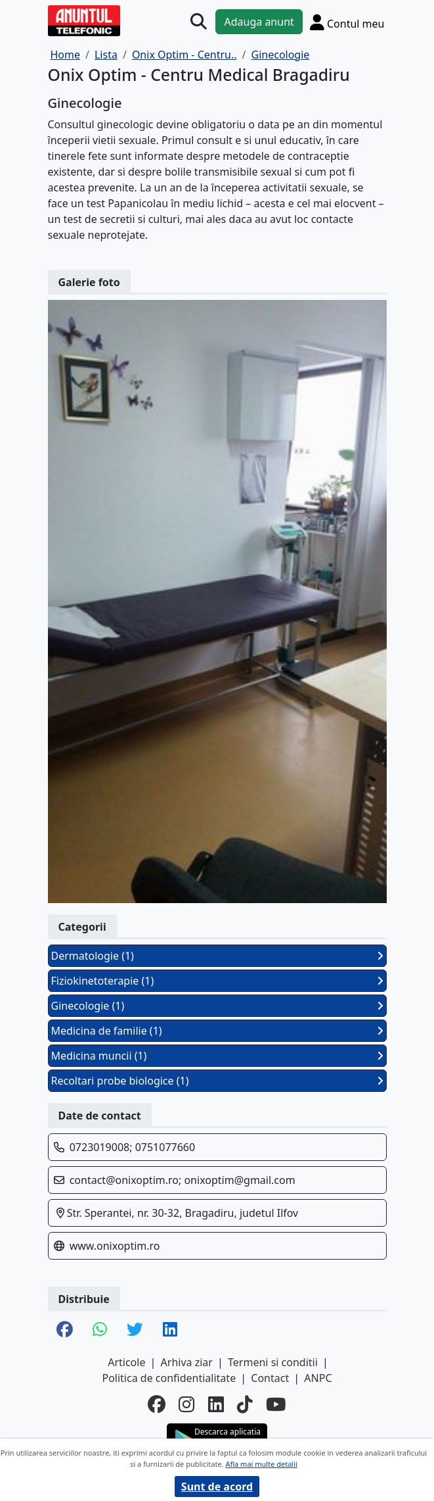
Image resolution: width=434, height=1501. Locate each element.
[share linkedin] (170, 1330)
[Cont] (347, 22)
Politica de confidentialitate (169, 1378)
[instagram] (186, 1404)
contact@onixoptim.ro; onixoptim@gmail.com (182, 1180)
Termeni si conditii (273, 1362)
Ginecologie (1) (217, 1005)
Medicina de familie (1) (217, 1030)
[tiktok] (245, 1404)
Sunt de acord (217, 1486)
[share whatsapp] (100, 1330)
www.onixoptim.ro (115, 1246)
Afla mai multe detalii (261, 1464)
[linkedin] (216, 1404)
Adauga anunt (258, 21)
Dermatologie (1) (217, 955)
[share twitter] (135, 1330)
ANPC (318, 1378)
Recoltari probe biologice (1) (217, 1080)
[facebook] (156, 1404)
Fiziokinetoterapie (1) (217, 980)
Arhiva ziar (187, 1362)
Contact (270, 1378)
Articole (126, 1362)
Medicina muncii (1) (217, 1055)
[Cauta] (198, 22)
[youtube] (276, 1404)
